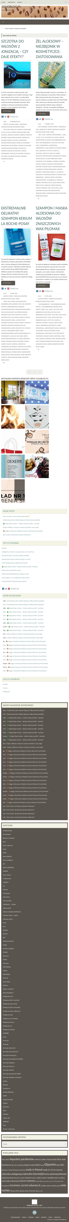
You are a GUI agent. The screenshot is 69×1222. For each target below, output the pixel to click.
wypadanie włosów (52, 193)
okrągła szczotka (12, 140)
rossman (28, 1178)
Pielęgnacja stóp (8, 1015)
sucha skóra (39, 1181)
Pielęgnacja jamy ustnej (10, 1004)
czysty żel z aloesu (52, 150)
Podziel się (14, 117)
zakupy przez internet (27, 1191)
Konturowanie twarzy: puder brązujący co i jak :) (16, 559)
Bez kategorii (7, 834)
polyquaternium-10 (24, 333)
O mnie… (3, 2)
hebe (58, 1165)
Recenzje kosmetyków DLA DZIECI (13, 1059)
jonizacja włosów (13, 135)
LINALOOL (23, 1170)
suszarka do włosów (24, 145)
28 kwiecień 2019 (15, 121)
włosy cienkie (40, 347)
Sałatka (5, 1081)
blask (45, 320)
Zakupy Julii (6, 1118)
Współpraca (11, 2)
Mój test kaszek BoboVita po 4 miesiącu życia (15, 574)
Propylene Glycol (46, 182)
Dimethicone (6, 1165)
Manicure (6, 956)
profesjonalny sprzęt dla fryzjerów (18, 143)
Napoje (5, 970)
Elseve (56, 322)
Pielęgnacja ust (7, 1026)
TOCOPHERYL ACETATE (18, 1185)
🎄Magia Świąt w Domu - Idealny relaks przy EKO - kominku (20, 566)
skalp (54, 182)
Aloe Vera (61, 143)
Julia (4, 121)
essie (37, 1164)
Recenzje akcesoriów (13, 127)
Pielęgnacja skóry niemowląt (11, 1007)
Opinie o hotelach (8, 989)
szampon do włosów (24, 346)
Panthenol (58, 177)
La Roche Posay (20, 320)
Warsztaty (6, 1107)
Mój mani (6, 963)
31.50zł (38, 137)
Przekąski (5, 1044)
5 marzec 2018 (49, 124)
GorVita (38, 164)
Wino (4, 1110)
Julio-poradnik (42, 127)
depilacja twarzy (55, 153)
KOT (4, 937)
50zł (9, 301)
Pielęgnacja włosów (58, 129)
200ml (43, 309)
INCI (13, 317)
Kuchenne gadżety (8, 948)
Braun (59, 148)
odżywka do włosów (13, 325)
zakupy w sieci (39, 1191)
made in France (19, 322)
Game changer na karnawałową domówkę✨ (16, 516)
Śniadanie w (6, 1088)
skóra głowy (60, 182)
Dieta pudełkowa (8, 860)
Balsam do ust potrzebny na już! (11, 570)
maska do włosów (47, 164)
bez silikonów (13, 304)
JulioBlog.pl (11, 7)
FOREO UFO (13, 129)
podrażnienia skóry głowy (15, 330)
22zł (47, 309)
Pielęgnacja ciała (8, 996)
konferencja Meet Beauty (48, 325)
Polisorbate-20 (51, 180)
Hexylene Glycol (6, 317)
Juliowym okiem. (14, 124)
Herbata (5, 889)
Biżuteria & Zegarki (8, 838)
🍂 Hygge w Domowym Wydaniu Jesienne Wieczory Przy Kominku (23, 531)
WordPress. (64, 1219)
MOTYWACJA (7, 967)
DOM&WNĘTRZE (15, 1217)
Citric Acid (21, 304)
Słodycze (5, 1085)
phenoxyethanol (41, 180)
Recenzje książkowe (9, 1063)
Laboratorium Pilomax (52, 328)
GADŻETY (5, 124)
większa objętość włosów (56, 344)
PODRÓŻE (6, 1033)
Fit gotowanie (7, 878)
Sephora (34, 1178)
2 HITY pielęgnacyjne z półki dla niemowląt (14, 563)
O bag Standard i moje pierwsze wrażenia (14, 581)
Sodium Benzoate (24, 338)
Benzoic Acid (53, 148)
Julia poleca (6, 897)
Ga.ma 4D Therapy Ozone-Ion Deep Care (17, 132)
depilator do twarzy (59, 156)
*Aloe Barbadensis (44, 304)
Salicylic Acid (15, 336)
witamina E (34, 1185)
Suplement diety (8, 1099)
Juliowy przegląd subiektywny (12, 912)
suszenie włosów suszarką (9, 148)
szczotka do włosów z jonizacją (20, 153)
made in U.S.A (48, 1169)
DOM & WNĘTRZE (8, 867)
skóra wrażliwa (56, 185)
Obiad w (5, 985)
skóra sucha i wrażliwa (43, 185)
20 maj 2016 (48, 296)
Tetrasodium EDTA (58, 1181)
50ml (3, 1160)
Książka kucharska (8, 941)
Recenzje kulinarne (8, 1066)
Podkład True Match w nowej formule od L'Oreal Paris (18, 552)
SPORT (5, 1096)
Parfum (47, 1174)
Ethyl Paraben (47, 161)
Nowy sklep (6, 982)
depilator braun (47, 156)
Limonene (16, 1170)
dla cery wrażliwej (51, 158)
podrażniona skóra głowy (9, 333)
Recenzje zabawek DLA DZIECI (12, 1074)
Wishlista (5, 1114)
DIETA (4, 853)
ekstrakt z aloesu (47, 322)
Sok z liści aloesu (53, 188)
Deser (4, 849)
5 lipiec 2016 (13, 293)
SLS (17, 338)
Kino (4, 926)
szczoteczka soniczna (48, 1181)
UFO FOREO (4, 156)
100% (39, 135)
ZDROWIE (6, 1121)
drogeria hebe (29, 1165)
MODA (5, 959)
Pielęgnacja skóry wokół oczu (11, 1011)
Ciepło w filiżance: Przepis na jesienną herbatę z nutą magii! (21, 527)
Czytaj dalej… (8, 111)
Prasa (4, 1037)
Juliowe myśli (7, 908)
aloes (37, 145)
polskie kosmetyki (7, 1178)
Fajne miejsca (7, 875)
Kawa (4, 923)
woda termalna (15, 355)
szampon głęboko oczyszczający (50, 341)
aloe (57, 309)
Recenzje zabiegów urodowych (12, 1077)
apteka (13, 301)
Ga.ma (3, 132)
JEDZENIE (30, 1217)
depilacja (46, 153)
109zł (5, 129)
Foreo (42, 1165)
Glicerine (55, 161)
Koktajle (5, 930)
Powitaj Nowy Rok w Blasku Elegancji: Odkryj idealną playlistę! (21, 520)
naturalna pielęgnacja (12, 1174)
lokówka (22, 135)
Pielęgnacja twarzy (46, 129)
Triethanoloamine (54, 190)
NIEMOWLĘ (6, 974)
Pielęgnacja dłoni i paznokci (11, 1000)
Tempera (56, 1219)
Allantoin (48, 140)
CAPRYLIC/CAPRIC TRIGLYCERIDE (45, 1159)
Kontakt (19, 2)
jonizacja (4, 135)
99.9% (42, 137)
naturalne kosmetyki (50, 174)
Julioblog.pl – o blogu (9, 904)
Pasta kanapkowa (8, 993)
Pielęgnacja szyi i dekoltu (10, 1018)
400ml (5, 301)
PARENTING (57, 1217)
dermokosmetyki (12, 307)
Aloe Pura (54, 143)
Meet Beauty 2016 (50, 333)
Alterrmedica (44, 145)
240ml (50, 309)
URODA (23, 127)
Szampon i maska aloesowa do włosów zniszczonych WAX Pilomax (51, 218)
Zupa (4, 1125)
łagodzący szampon (7, 322)
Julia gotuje (6, 893)
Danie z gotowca (8, 845)
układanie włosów (14, 156)
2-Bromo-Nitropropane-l (54, 135)
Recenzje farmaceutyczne (10, 1051)
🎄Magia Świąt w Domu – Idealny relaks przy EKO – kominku (21, 523)
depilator (39, 156)
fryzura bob (27, 129)
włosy (8, 355)
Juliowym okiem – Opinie (10, 915)
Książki (5, 945)
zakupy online (14, 1191)
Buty (4, 842)
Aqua (47, 148)
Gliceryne (62, 161)
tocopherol (5, 1186)
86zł (8, 129)
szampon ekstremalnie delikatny (11, 349)
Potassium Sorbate (19, 1178)
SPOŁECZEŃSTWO (8, 1092)
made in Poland (34, 1169)
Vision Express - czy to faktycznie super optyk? (15, 578)
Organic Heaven (50, 177)
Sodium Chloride (6, 341)
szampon (14, 344)
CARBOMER (42, 150)
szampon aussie (50, 338)
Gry (4, 886)
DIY (4, 864)
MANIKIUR (59, 1170)
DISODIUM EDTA (40, 158)
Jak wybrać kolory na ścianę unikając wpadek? (15, 555)
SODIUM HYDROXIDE (41, 188)
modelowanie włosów (14, 137)
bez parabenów (25, 1159)
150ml (44, 135)
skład (21, 336)
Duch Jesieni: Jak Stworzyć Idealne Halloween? (17, 535)
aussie (49, 317)
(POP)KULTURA (7, 831)
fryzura (19, 129)
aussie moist (56, 317)
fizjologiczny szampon (14, 315)
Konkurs (5, 934)
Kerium (17, 317)
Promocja (6, 1040)
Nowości (5, 978)
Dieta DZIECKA (7, 856)
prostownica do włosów (9, 145)
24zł (54, 309)
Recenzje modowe (8, 1070)
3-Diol (64, 135)
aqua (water (20, 301)
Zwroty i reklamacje (9, 1129)
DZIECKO (5, 871)
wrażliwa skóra (41, 193)
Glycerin (24, 315)
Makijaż (5, 952)
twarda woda (16, 352)
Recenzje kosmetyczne (43, 132)
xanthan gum (55, 1186)
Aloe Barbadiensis (44, 143)
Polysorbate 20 (5, 336)
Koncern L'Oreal (10, 320)
